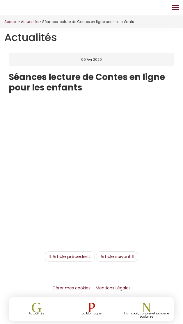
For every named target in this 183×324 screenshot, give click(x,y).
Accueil (10, 21)
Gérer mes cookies (71, 288)
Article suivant (117, 256)
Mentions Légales (113, 288)
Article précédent (69, 256)
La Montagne (92, 313)
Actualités (30, 21)
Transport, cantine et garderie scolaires (146, 314)
